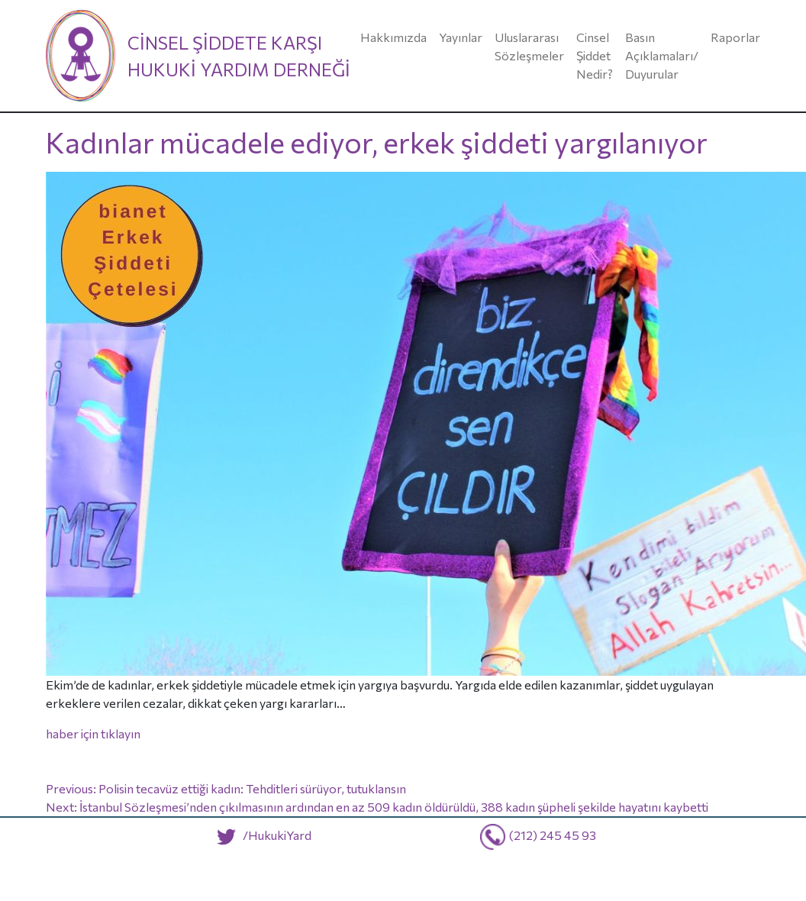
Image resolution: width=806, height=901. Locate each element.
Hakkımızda (393, 37)
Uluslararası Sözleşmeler (529, 46)
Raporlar (735, 37)
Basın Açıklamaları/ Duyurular (661, 55)
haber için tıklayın (93, 733)
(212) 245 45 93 (552, 835)
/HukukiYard (260, 835)
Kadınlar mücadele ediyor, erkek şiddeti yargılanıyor (377, 142)
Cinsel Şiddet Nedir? (594, 55)
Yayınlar (460, 37)
